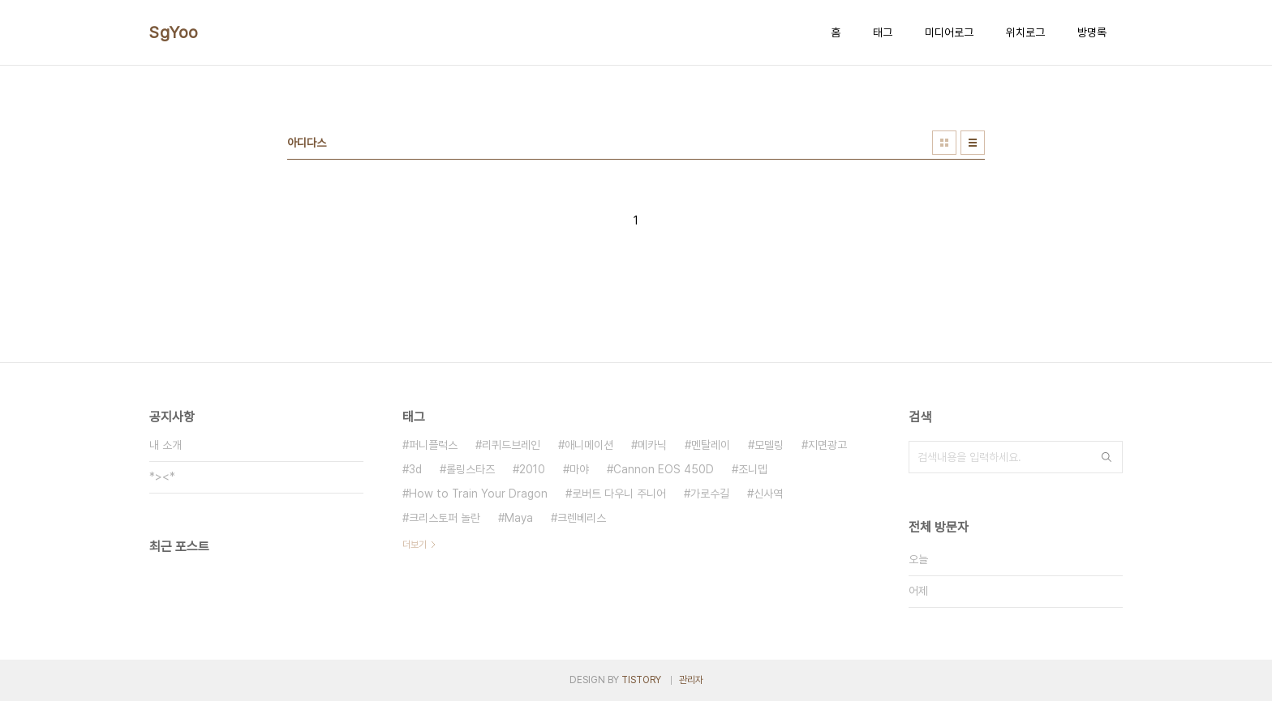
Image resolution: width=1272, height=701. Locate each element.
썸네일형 (944, 142)
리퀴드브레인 (511, 444)
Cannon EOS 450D (663, 469)
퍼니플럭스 (433, 444)
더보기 (414, 544)
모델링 (769, 444)
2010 (532, 469)
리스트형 (972, 142)
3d (415, 469)
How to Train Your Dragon (478, 493)
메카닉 (652, 444)
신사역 (768, 493)
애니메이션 (589, 444)
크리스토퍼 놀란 (444, 517)
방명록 (1092, 32)
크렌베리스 (581, 517)
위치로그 (1025, 32)
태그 (882, 32)
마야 (579, 469)
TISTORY (641, 680)
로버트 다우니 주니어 (619, 493)
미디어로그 (949, 32)
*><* (162, 476)
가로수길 (709, 493)
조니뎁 (752, 469)
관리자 (691, 680)
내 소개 (165, 444)
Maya (519, 517)
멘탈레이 (710, 444)
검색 (1106, 457)
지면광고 (827, 444)
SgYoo (174, 32)
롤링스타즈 (470, 469)
